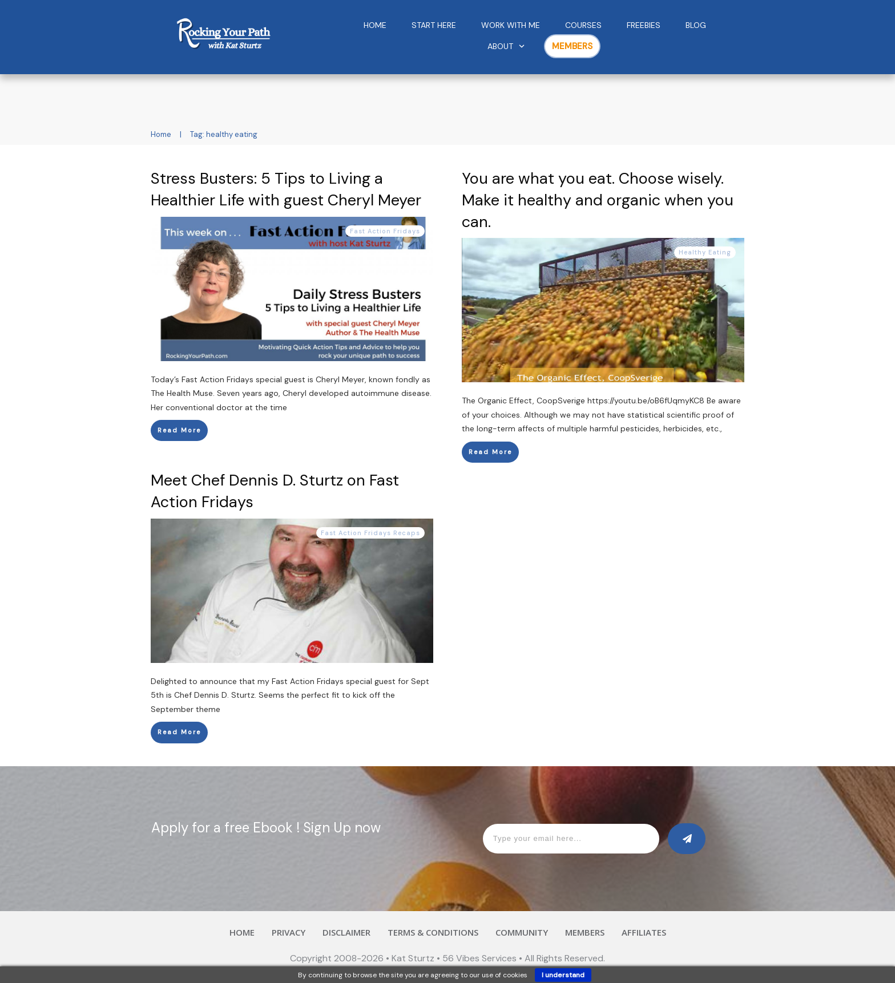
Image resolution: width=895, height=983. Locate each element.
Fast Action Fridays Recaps (370, 533)
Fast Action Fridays (385, 231)
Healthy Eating (705, 252)
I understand (563, 975)
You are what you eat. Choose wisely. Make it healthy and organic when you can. (597, 200)
